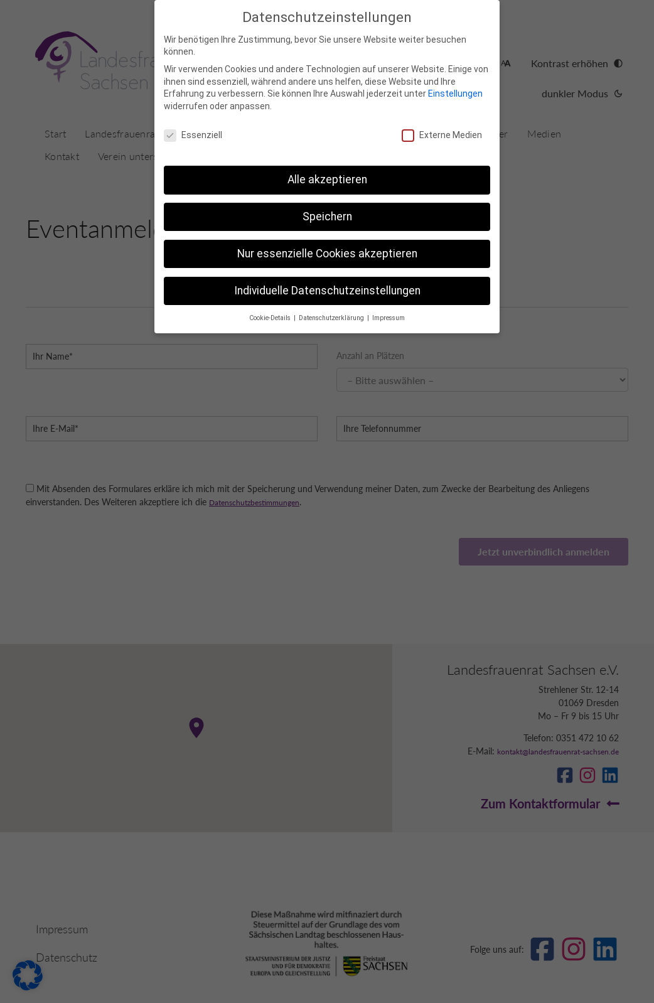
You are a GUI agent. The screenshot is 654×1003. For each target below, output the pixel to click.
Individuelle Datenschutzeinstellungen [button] (327, 290)
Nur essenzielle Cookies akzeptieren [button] (327, 253)
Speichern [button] (327, 216)
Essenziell (193, 135)
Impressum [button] (388, 318)
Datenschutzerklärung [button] (332, 318)
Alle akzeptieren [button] (327, 179)
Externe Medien (442, 135)
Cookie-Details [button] (270, 318)
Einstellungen (455, 93)
